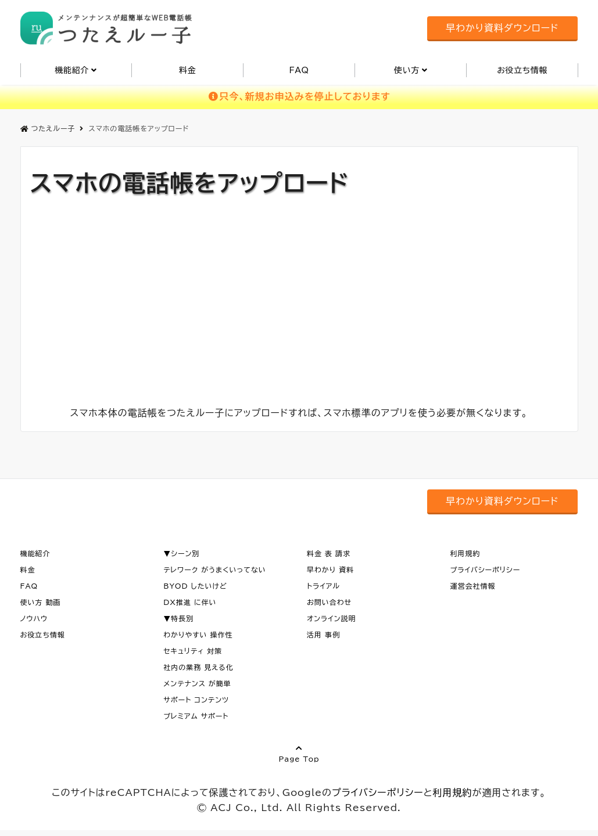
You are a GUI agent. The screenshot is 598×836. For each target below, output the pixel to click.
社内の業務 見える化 (198, 667)
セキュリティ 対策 (192, 650)
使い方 (407, 70)
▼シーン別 (181, 553)
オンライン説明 (331, 618)
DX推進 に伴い (189, 602)
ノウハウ (34, 618)
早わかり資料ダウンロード (502, 28)
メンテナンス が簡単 (197, 683)
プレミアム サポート (195, 715)
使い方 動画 (40, 602)
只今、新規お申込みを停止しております (299, 96)
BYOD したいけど (195, 585)
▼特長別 (178, 618)
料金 (187, 70)
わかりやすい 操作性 (197, 634)
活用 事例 (323, 634)
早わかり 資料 (330, 569)
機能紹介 (72, 70)
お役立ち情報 (522, 70)
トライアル (323, 585)
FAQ (299, 70)
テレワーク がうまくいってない (214, 569)
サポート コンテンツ (196, 699)
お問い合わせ (329, 602)
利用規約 (465, 553)
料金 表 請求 (328, 553)
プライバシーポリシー (485, 569)
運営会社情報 (473, 585)
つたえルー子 (48, 128)
